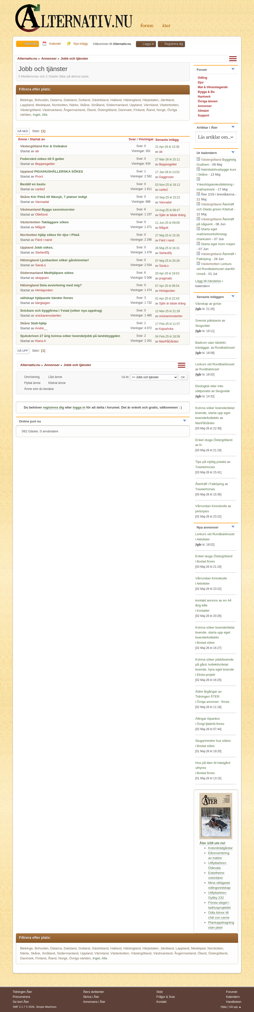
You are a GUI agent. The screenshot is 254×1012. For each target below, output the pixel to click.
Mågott (40, 227)
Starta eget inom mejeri (218, 244)
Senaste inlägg (169, 140)
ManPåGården (169, 341)
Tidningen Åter (22, 992)
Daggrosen (166, 177)
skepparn (42, 278)
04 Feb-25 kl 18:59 (167, 336)
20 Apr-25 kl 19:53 (167, 273)
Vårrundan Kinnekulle (211, 506)
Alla (44, 114)
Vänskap (201, 303)
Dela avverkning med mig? (61, 285)
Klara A (40, 341)
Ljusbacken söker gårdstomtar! (64, 260)
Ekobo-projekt (206, 674)
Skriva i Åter (91, 997)
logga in (79, 407)
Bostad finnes (206, 561)
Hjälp (224, 1006)
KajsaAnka (166, 329)
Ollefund (41, 214)
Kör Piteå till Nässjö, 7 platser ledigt (59, 197)
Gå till (125, 376)
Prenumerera (21, 997)
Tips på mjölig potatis (211, 462)
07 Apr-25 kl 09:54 (167, 286)
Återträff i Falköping (209, 484)
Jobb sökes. (43, 247)
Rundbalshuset (225, 347)
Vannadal (42, 202)
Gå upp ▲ (235, 1006)
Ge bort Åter (21, 1002)
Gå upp (22, 350)
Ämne (22, 139)
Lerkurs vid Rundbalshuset (214, 364)
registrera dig (53, 407)
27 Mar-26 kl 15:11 (167, 159)
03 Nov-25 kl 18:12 (167, 185)
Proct (39, 176)
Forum (147, 26)
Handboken (233, 1002)
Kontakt (162, 1002)
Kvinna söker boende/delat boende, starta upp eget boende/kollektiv (214, 413)
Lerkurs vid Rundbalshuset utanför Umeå (215, 269)
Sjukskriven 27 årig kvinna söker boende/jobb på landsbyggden (70, 336)
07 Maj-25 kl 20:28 (167, 260)
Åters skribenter (93, 992)
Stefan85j (42, 252)
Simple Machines (46, 1006)
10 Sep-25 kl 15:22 (167, 197)
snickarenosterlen (48, 315)
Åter (166, 26)
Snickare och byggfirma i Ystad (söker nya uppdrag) (61, 310)
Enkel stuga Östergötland (213, 440)
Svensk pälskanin (208, 320)
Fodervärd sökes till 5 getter (42, 159)
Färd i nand (43, 240)
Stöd (160, 992)
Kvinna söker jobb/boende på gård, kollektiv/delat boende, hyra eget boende (214, 664)
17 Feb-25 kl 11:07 (167, 324)
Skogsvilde (202, 326)
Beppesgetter (45, 164)
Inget (36, 114)
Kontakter (203, 610)
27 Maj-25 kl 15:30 (167, 235)
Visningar (146, 139)
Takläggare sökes (55, 222)
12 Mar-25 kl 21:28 (167, 311)
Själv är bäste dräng (172, 215)
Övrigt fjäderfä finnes (210, 724)
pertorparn (202, 511)
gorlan (217, 303)
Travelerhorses (205, 467)
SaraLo (40, 265)
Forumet (231, 992)
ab (37, 151)
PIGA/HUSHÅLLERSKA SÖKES (58, 171)
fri (200, 445)
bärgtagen (42, 303)
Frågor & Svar (166, 997)
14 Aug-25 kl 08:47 (167, 210)
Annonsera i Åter (94, 1002)
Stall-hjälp (39, 323)
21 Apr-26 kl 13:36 (167, 147)
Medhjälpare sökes (58, 273)
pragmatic (165, 278)
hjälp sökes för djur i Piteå (58, 235)
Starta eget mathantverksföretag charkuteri (211, 234)
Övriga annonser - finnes (213, 702)
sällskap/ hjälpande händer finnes (46, 298)
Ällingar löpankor (207, 718)
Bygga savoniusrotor (58, 209)
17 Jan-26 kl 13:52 (167, 172)
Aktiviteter (203, 539)
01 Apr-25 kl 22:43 (167, 298)
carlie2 (40, 189)
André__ (41, 328)
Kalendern (233, 997)
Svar (132, 139)
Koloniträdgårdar (220, 848)
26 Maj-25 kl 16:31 (167, 248)
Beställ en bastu (32, 184)
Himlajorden (44, 290)
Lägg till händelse (208, 281)
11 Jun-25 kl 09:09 (167, 223)
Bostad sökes (206, 642)
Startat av (37, 139)
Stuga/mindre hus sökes (213, 741)
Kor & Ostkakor (55, 146)
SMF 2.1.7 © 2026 (23, 1006)
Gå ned (22, 131)
